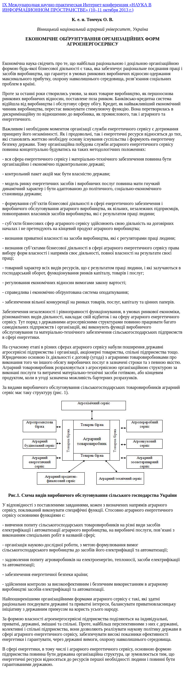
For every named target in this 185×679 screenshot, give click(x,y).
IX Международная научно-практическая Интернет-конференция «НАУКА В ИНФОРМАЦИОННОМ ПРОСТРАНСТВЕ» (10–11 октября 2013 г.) (76, 7)
